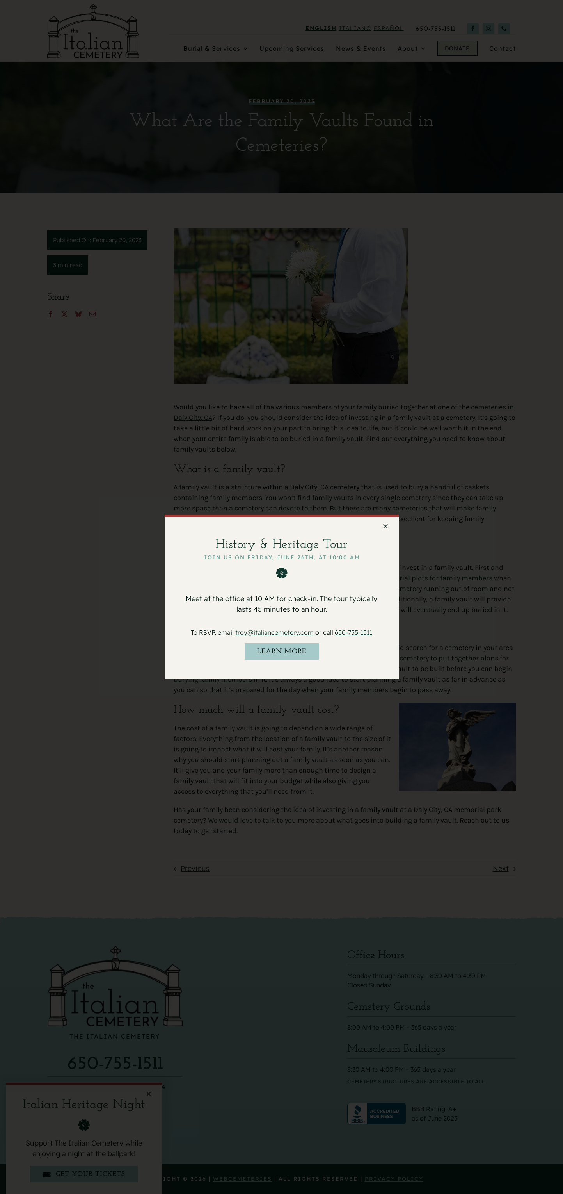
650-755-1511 (353, 632)
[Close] (385, 526)
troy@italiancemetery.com (274, 632)
